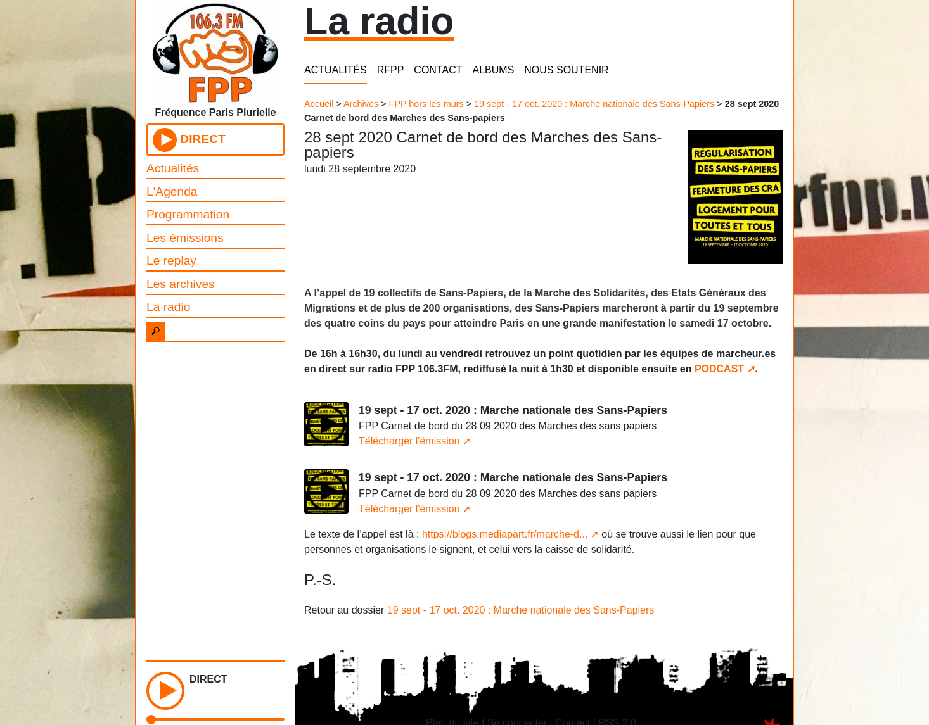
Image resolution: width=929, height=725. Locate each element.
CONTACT (438, 70)
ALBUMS (494, 70)
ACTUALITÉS (335, 70)
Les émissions (185, 237)
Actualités (172, 168)
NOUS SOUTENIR (566, 70)
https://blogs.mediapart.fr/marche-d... (504, 534)
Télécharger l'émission (409, 441)
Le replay (171, 260)
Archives (360, 104)
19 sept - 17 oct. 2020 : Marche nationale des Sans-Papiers (594, 104)
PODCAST (719, 368)
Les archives (180, 284)
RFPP (390, 70)
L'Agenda (172, 191)
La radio (168, 306)
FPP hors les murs (426, 104)
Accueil (318, 104)
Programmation (187, 214)
